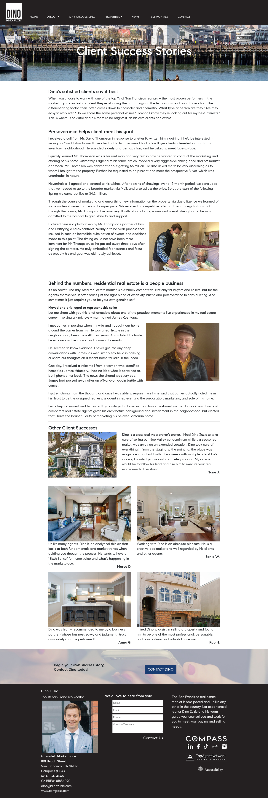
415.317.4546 (55, 776)
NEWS (136, 16)
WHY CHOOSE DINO (81, 16)
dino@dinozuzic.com (56, 786)
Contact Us (153, 738)
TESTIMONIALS (158, 16)
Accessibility (214, 770)
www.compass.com (55, 791)
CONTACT (184, 16)
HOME (34, 16)
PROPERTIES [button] (112, 16)
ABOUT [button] (52, 16)
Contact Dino (160, 669)
